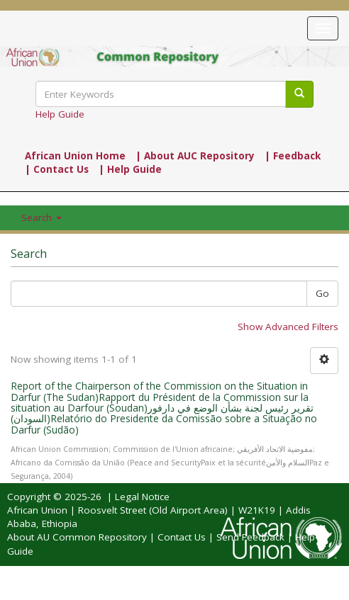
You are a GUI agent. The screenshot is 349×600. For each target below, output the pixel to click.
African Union (37, 510)
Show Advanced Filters (288, 326)
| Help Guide (130, 169)
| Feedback (293, 155)
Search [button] (41, 217)
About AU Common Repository (77, 537)
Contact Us (181, 537)
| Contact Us (57, 169)
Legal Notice (142, 496)
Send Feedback (250, 537)
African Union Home (75, 155)
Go (322, 293)
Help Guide (59, 114)
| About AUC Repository (195, 155)
